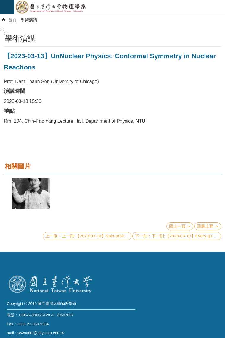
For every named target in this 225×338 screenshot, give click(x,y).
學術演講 (29, 19)
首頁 (12, 19)
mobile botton (7, 7)
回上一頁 (177, 226)
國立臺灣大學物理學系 (119, 7)
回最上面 (205, 226)
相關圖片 (18, 166)
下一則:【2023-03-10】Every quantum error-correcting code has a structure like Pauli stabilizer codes (186, 236)
